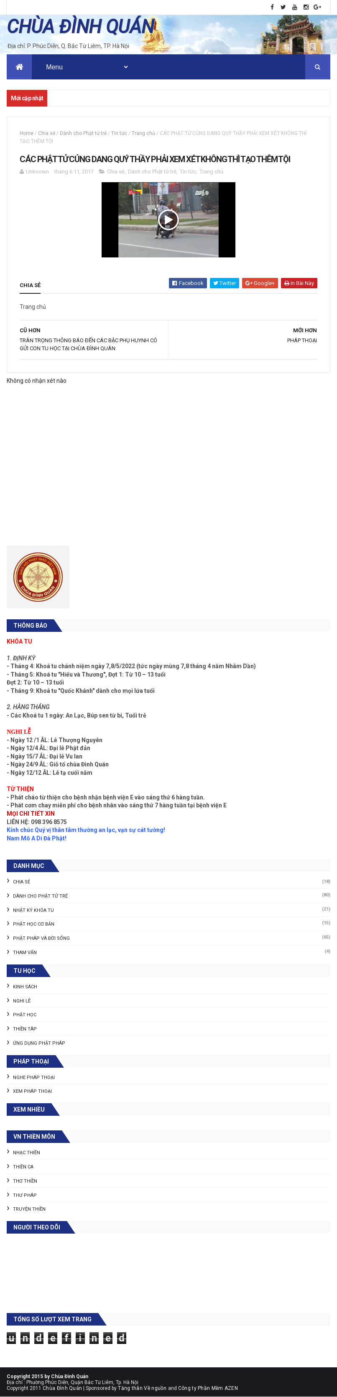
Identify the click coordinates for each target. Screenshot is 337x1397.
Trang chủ (143, 134)
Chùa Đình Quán (62, 1388)
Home (26, 134)
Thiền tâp (25, 1029)
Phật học (24, 1015)
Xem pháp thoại (32, 1091)
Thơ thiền (25, 1181)
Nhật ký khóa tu (33, 910)
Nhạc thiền (26, 1153)
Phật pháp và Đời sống (41, 939)
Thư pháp (25, 1195)
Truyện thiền (29, 1209)
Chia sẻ (46, 134)
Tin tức (119, 134)
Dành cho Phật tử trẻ (83, 134)
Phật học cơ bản (33, 924)
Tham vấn (25, 953)
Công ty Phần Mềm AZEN (208, 1388)
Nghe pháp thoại (34, 1077)
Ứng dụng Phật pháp (39, 1043)
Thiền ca (23, 1167)
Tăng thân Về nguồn (142, 1388)
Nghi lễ (22, 1001)
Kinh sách (25, 987)
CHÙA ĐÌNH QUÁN (80, 27)
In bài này (299, 283)
